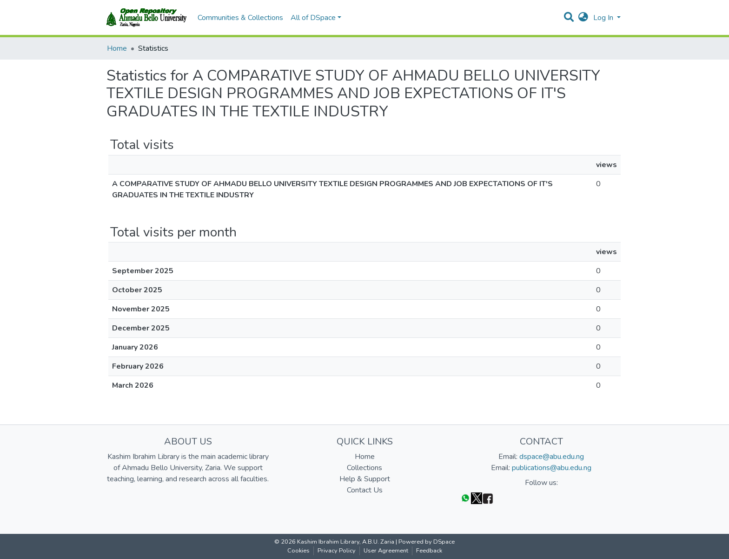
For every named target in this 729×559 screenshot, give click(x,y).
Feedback (429, 550)
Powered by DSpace (426, 542)
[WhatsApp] (465, 498)
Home (117, 48)
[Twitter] (476, 498)
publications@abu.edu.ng (551, 468)
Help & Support (364, 479)
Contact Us (365, 490)
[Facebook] (487, 498)
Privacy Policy (337, 550)
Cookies (298, 550)
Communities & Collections (240, 18)
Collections (364, 468)
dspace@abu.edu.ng (551, 456)
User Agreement (386, 550)
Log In (604, 18)
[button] (583, 17)
